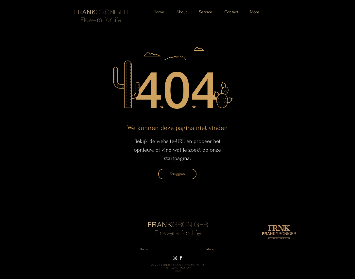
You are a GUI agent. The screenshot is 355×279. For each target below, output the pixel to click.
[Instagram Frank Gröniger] (175, 258)
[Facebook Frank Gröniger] (181, 258)
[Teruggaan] (177, 174)
